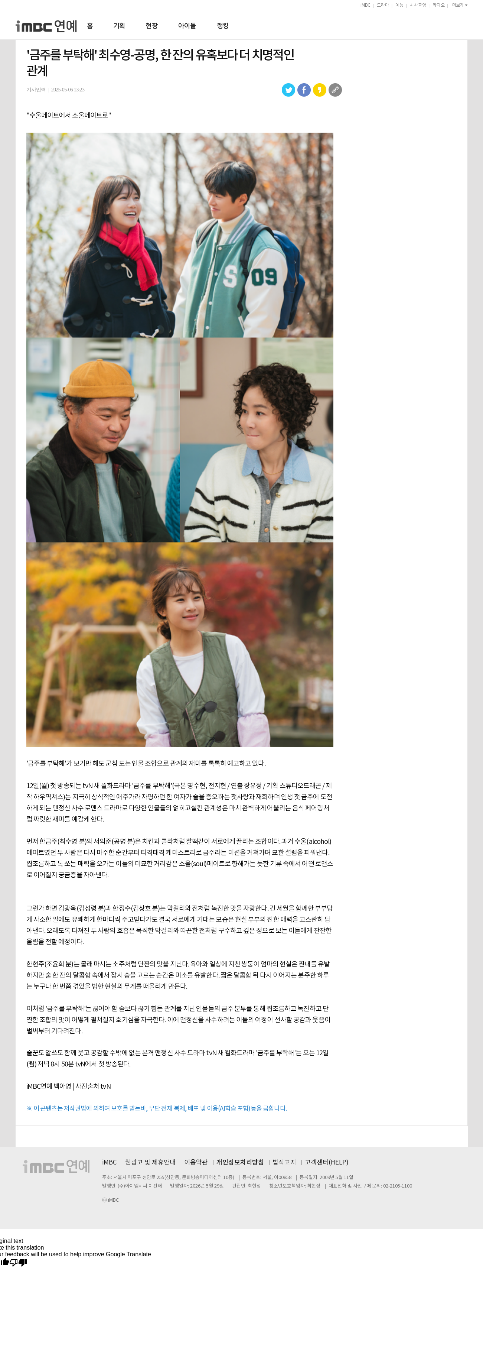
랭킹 (223, 26)
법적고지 (284, 1162)
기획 (119, 26)
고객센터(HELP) (327, 1162)
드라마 (383, 5)
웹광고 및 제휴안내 (150, 1162)
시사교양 (418, 5)
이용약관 (196, 1162)
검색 (464, 25)
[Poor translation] (18, 1263)
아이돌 (187, 26)
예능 (399, 5)
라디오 (439, 5)
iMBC (365, 5)
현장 (152, 26)
